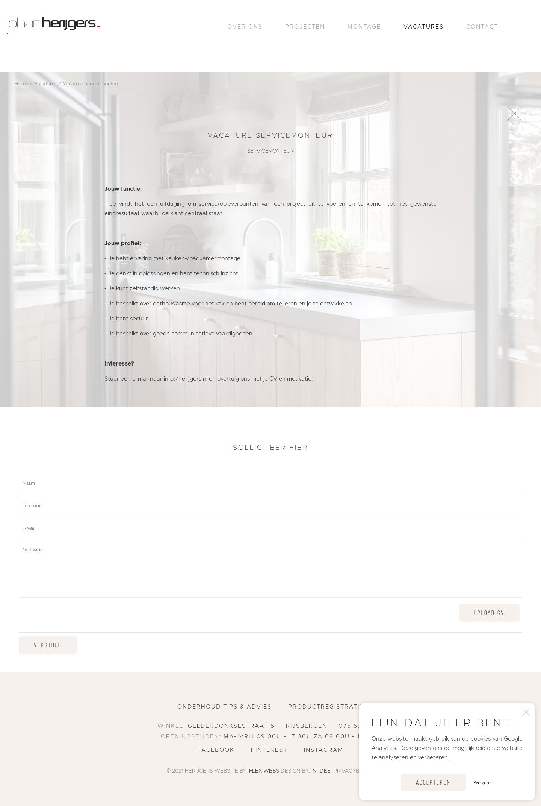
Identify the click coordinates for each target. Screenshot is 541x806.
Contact (482, 27)
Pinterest (269, 750)
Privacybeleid (354, 771)
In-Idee (321, 771)
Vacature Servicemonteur (91, 83)
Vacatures (423, 27)
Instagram (323, 750)
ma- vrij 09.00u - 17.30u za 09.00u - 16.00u (302, 736)
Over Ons (245, 27)
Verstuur (48, 645)
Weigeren (483, 782)
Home (21, 83)
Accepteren (433, 783)
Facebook (215, 750)
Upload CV (489, 613)
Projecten (305, 27)
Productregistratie (326, 707)
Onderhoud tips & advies (224, 707)
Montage (364, 27)
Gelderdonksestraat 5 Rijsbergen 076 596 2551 (285, 726)
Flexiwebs (264, 771)
